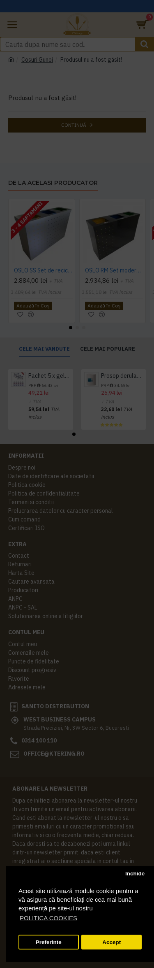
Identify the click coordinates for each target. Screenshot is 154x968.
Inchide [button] (135, 873)
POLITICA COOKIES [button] (48, 917)
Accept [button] (111, 942)
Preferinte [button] (49, 942)
